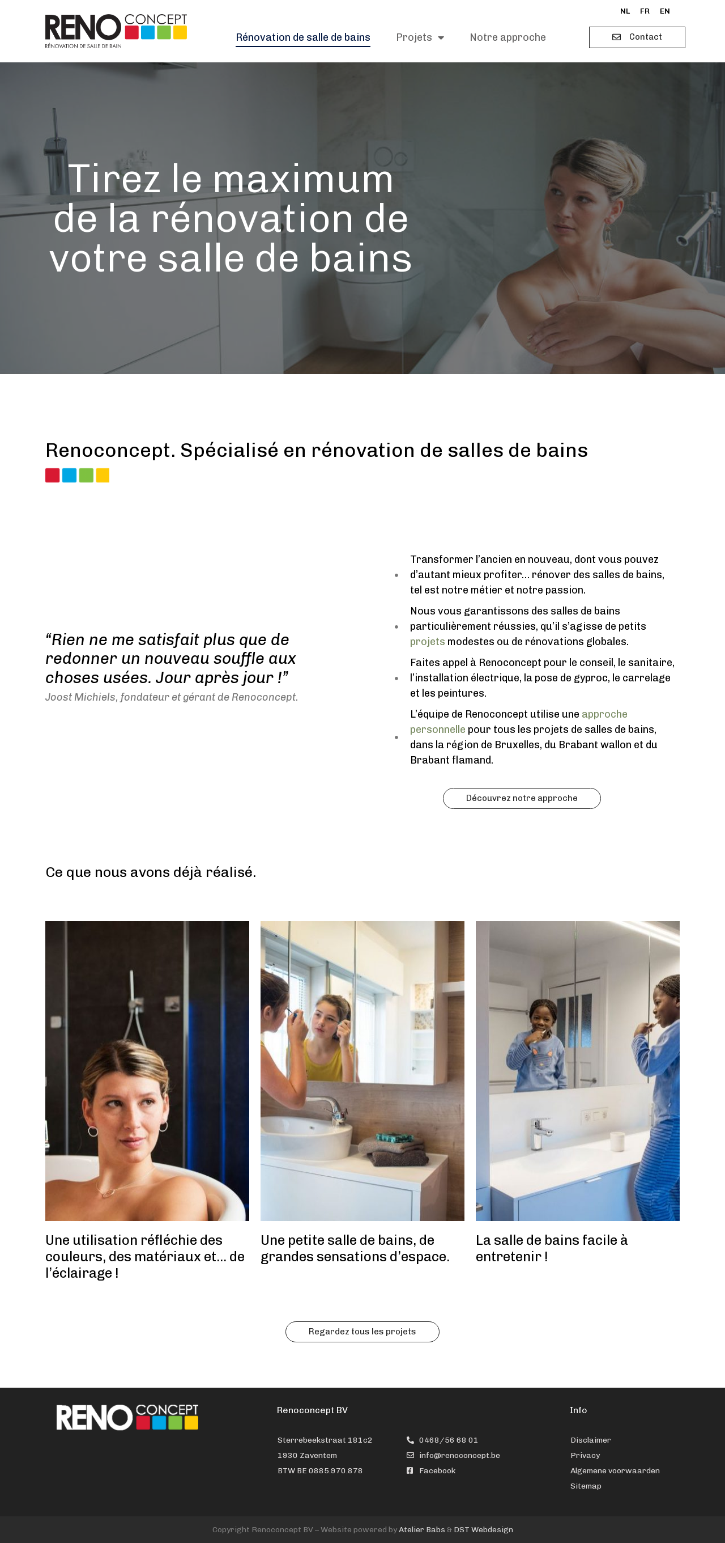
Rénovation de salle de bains (303, 37)
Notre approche (508, 37)
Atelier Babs (422, 1529)
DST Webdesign (483, 1529)
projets (427, 641)
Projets (420, 37)
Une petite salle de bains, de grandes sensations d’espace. (355, 1248)
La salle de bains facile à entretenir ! (552, 1248)
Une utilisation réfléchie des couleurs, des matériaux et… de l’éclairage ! (145, 1256)
